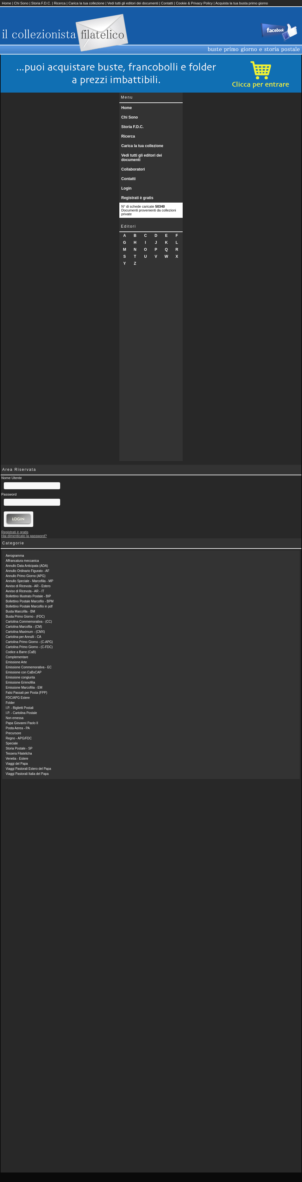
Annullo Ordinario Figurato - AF (27, 571)
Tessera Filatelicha (19, 753)
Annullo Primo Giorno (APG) (26, 576)
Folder (10, 703)
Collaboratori (133, 169)
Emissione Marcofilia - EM (24, 687)
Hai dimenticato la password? (24, 536)
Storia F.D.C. (41, 3)
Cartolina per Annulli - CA (23, 637)
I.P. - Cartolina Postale (21, 713)
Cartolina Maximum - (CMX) (25, 631)
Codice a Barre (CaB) (21, 652)
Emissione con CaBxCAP (23, 672)
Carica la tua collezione (86, 3)
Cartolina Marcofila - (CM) (24, 626)
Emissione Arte (16, 662)
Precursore (13, 733)
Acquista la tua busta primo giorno (241, 3)
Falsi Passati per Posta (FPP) (26, 692)
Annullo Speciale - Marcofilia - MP (29, 581)
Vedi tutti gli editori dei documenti (132, 3)
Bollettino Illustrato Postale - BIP (28, 596)
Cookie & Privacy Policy (194, 3)
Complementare (17, 657)
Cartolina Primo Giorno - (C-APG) (29, 642)
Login (126, 188)
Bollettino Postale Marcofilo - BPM (29, 601)
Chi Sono (21, 3)
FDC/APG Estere (18, 697)
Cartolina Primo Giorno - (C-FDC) (29, 647)
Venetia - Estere (17, 758)
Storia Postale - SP (19, 748)
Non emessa (14, 718)
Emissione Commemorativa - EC (29, 667)
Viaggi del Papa (17, 763)
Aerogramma (15, 555)
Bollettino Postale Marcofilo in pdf (29, 606)
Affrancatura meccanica (22, 560)
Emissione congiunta (20, 677)
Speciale (12, 743)
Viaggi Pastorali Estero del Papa (28, 768)
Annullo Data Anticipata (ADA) (27, 566)
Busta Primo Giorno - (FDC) (25, 616)
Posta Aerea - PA (18, 728)
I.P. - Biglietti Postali (20, 708)
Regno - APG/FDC (19, 738)
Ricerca (60, 3)
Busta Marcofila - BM (20, 611)
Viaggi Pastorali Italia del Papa (27, 774)
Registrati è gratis (137, 198)
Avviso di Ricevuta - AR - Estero (28, 586)
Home (6, 3)
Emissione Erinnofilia (20, 682)
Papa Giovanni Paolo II (22, 723)
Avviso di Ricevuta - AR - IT (25, 591)
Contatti (167, 3)
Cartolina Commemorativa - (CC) (29, 621)
